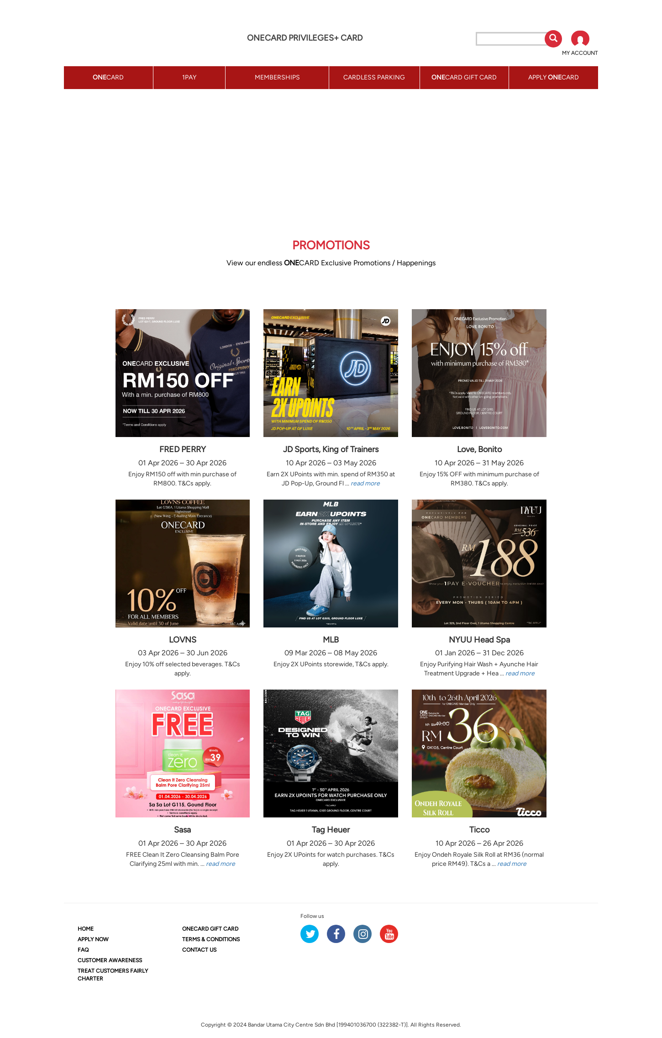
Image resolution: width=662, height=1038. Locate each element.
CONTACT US (199, 950)
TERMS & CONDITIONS (211, 939)
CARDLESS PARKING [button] (374, 77)
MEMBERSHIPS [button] (277, 77)
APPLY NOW (93, 939)
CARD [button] (108, 77)
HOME (86, 929)
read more (365, 483)
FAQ (83, 950)
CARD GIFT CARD (210, 929)
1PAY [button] (189, 77)
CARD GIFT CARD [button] (464, 77)
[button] (580, 44)
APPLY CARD (553, 77)
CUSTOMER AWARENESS (110, 960)
